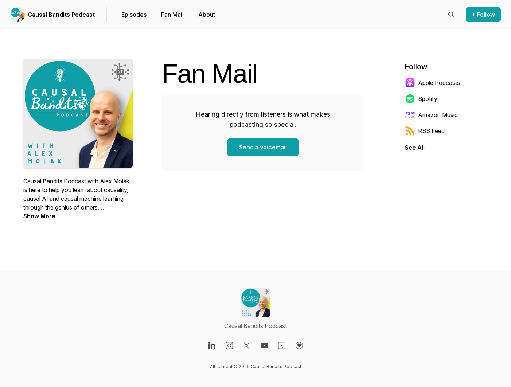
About (206, 14)
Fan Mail (172, 14)
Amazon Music (431, 115)
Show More (39, 216)
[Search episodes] (451, 14)
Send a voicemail (263, 147)
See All (415, 147)
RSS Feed (425, 131)
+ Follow (483, 14)
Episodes (134, 14)
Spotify (421, 99)
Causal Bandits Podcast (61, 14)
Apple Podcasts (432, 83)
